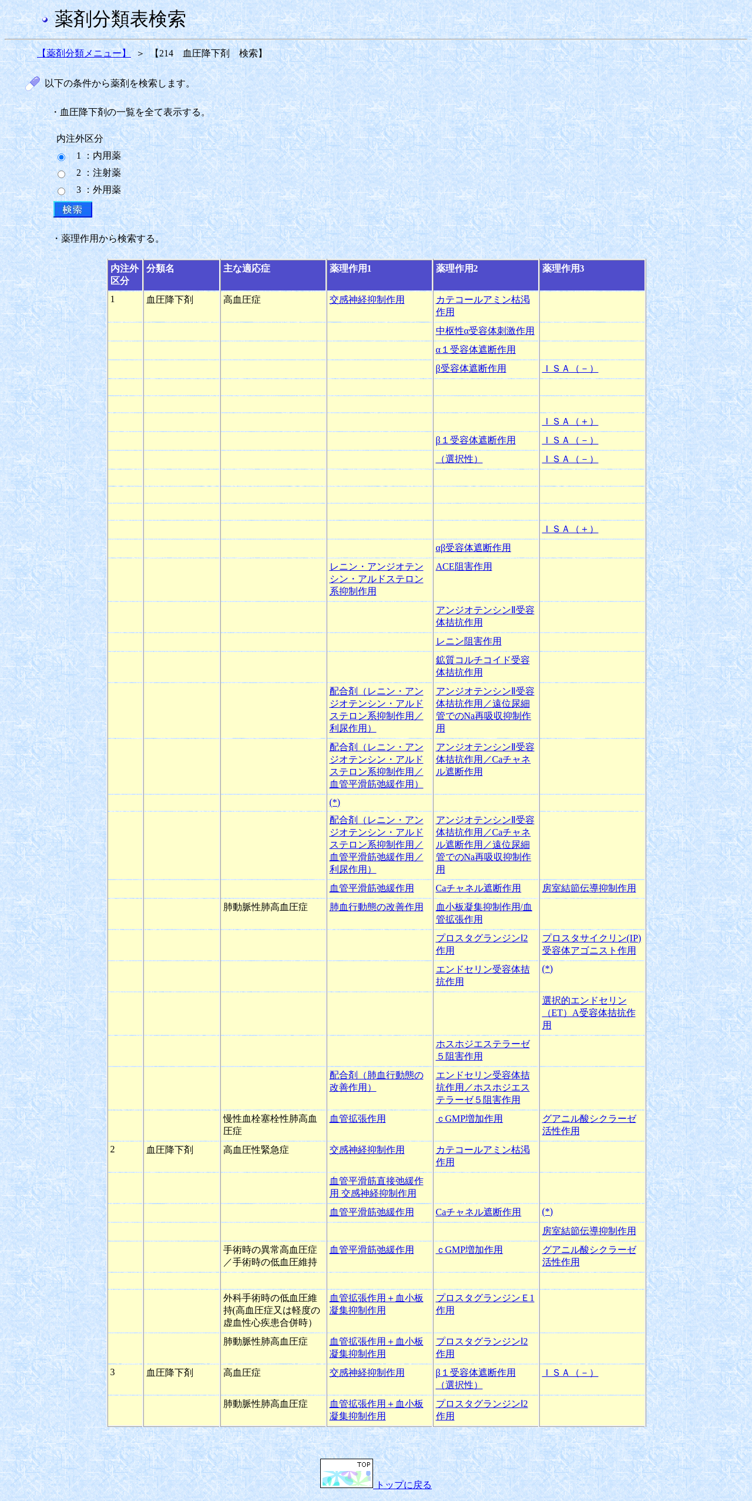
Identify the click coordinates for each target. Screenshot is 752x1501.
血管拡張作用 (358, 1119)
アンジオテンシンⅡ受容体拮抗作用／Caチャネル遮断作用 (485, 759)
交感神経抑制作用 (367, 300)
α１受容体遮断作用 (476, 350)
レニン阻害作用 (469, 641)
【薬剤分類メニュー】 (84, 53)
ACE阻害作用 (464, 566)
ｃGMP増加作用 (469, 1119)
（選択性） (459, 459)
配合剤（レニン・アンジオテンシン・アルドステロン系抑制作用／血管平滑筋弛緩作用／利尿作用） (377, 844)
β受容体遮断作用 (471, 368)
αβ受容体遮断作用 (474, 548)
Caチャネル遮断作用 (479, 888)
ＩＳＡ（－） (570, 368)
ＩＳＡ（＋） (570, 421)
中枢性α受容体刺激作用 (485, 331)
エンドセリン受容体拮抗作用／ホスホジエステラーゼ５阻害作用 (483, 1087)
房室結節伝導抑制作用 (589, 888)
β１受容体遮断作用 (476, 440)
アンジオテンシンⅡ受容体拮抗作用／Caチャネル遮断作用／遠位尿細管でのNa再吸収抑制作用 (485, 844)
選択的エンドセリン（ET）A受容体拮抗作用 (589, 1012)
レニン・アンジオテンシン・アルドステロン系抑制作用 (377, 578)
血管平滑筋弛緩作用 (372, 888)
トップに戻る (376, 1485)
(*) (335, 802)
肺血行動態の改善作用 (377, 907)
